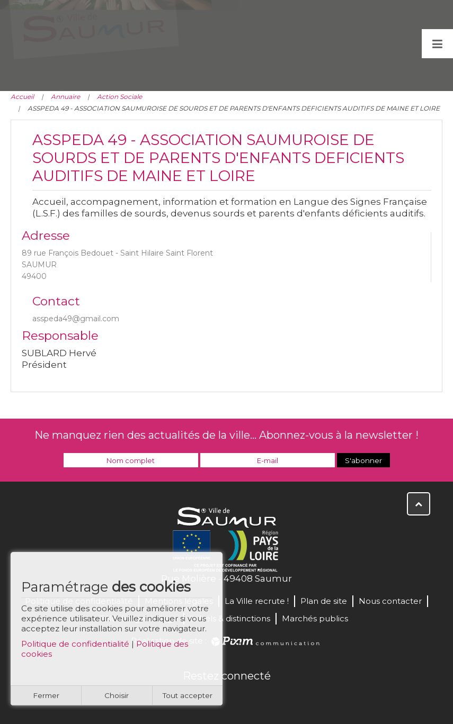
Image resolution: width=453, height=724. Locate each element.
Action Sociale (119, 97)
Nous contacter (390, 601)
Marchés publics (315, 618)
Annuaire (65, 97)
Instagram (261, 698)
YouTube (238, 698)
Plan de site (323, 601)
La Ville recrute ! (257, 601)
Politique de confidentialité (75, 650)
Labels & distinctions (230, 618)
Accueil (22, 97)
